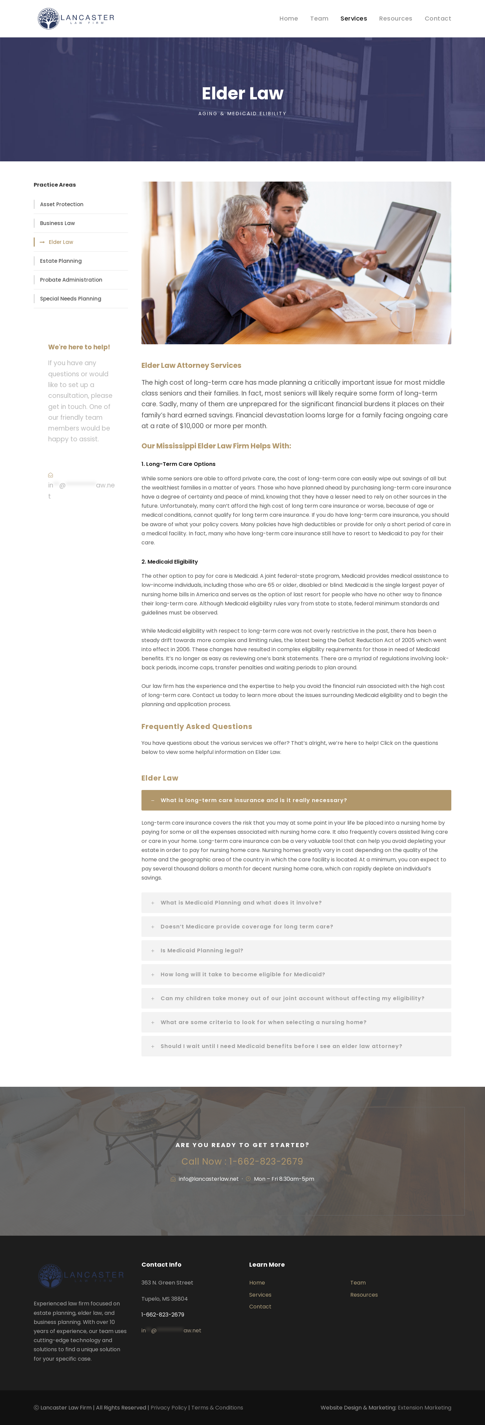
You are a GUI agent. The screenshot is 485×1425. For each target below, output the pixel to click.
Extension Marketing (424, 1408)
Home (289, 18)
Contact (438, 18)
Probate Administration (71, 279)
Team (319, 18)
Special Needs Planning (70, 298)
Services (354, 18)
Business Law (57, 223)
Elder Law (61, 242)
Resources (396, 18)
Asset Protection (62, 204)
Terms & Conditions (217, 1408)
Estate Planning (61, 260)
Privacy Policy (169, 1408)
